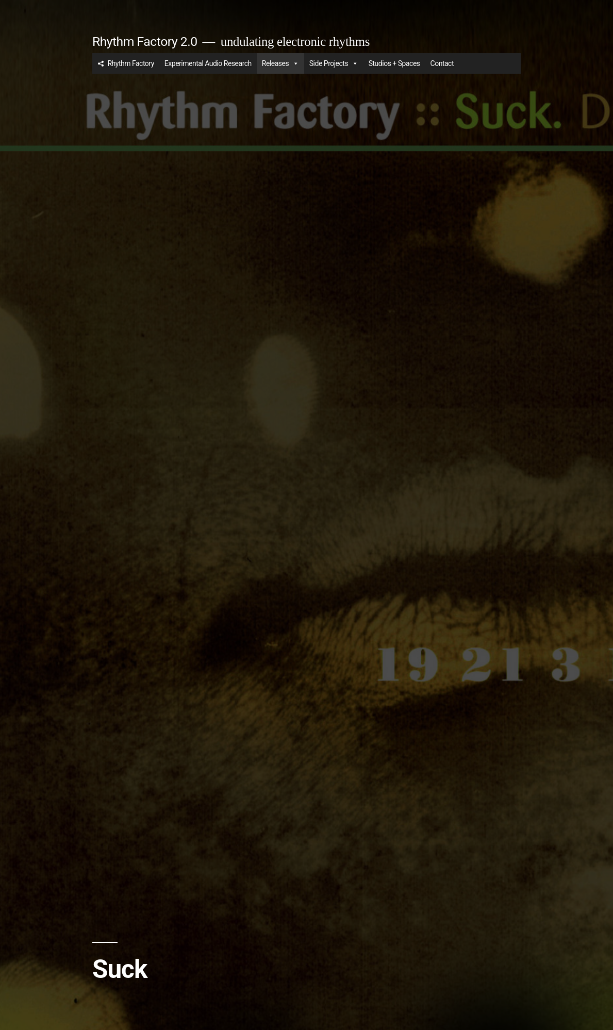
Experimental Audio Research (208, 63)
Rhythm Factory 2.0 (144, 41)
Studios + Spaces (394, 63)
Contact (442, 63)
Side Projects (333, 63)
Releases (280, 63)
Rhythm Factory (130, 63)
